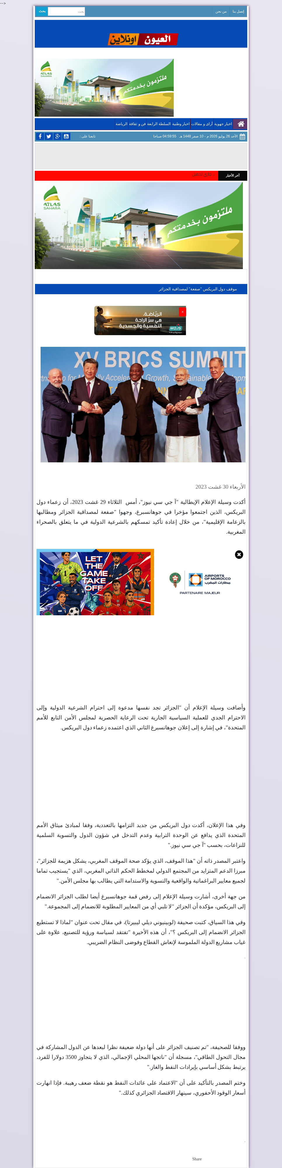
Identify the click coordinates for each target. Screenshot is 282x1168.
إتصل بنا (238, 11)
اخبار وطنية (181, 124)
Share (197, 1159)
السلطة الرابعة (159, 124)
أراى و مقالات (202, 124)
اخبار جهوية (223, 124)
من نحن (221, 11)
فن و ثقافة (137, 124)
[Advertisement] (141, 662)
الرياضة (122, 124)
